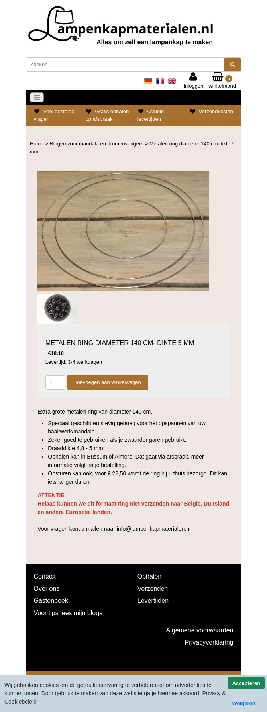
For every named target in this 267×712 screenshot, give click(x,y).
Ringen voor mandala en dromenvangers (97, 144)
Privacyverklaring (209, 642)
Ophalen (149, 576)
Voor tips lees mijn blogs (68, 613)
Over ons (47, 588)
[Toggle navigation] (37, 97)
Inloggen (193, 80)
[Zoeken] (125, 64)
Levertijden (153, 600)
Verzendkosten (216, 111)
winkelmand (222, 80)
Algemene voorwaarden (200, 630)
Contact (45, 576)
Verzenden (152, 588)
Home (37, 144)
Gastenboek (51, 600)
